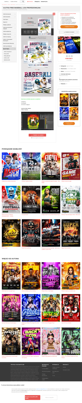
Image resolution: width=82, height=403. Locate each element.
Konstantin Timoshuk (70, 71)
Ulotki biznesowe (7, 14)
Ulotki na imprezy (7, 36)
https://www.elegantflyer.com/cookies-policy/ (35, 390)
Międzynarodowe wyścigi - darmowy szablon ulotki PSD (51, 248)
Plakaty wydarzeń (7, 24)
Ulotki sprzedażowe (7, 46)
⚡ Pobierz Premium (69, 26)
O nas (53, 375)
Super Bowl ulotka (65, 247)
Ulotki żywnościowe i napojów (7, 28)
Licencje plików (45, 368)
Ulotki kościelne (6, 16)
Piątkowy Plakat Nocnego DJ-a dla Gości (30, 323)
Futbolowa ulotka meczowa (9, 181)
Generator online (66, 369)
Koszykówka (25, 214)
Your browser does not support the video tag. (69, 44)
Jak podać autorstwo (64, 81)
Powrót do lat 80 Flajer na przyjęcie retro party (30, 356)
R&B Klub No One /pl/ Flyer (8, 290)
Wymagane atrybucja (37, 137)
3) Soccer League (25, 104)
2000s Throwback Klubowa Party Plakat (69, 356)
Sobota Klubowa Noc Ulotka (29, 290)
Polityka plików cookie (45, 379)
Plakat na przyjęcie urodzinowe (49, 356)
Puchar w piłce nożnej (27, 181)
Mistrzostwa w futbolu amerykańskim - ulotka (7, 215)
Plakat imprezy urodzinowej (68, 290)
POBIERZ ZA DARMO (37, 135)
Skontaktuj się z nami (55, 372)
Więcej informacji (63, 75)
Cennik (64, 367)
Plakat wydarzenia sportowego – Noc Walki (51, 182)
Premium (62, 1)
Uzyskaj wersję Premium (69, 123)
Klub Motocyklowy (26, 247)
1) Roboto (23, 101)
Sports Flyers (6, 48)
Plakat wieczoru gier (66, 181)
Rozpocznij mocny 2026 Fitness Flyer (51, 214)
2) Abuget (23, 103)
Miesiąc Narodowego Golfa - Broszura (70, 214)
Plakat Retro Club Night (47, 290)
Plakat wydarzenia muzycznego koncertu (9, 356)
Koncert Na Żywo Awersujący (9, 322)
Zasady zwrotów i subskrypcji (56, 367)
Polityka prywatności (44, 374)
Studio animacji (23, 1)
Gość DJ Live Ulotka (66, 322)
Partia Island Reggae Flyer (48, 322)
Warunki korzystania (46, 371)
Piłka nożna (4, 247)
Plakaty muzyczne (7, 34)
